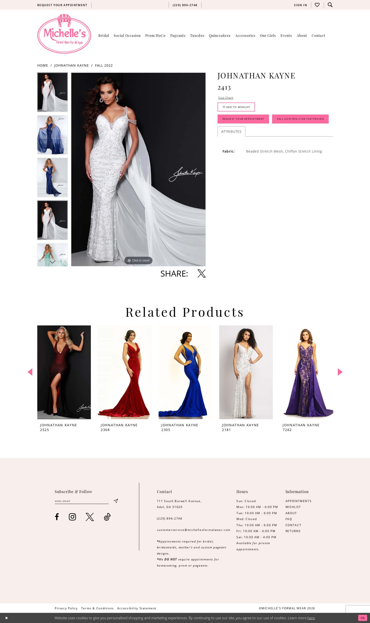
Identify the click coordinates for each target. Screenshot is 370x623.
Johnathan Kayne (71, 65)
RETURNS (293, 531)
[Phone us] (185, 5)
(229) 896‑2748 (169, 518)
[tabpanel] (52, 94)
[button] (300, 5)
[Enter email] (86, 501)
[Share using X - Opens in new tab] (202, 273)
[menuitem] (62, 5)
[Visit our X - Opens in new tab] (90, 518)
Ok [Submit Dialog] (362, 618)
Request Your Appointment (248, 123)
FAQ (289, 519)
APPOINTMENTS (298, 501)
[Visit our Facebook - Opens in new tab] (57, 517)
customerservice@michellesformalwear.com (194, 530)
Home (42, 65)
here (311, 618)
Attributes (231, 150)
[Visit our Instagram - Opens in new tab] (72, 518)
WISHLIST (293, 507)
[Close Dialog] (7, 618)
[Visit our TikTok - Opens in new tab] (107, 518)
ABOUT (291, 513)
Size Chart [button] (226, 98)
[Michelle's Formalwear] (64, 33)
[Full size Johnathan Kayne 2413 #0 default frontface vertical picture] (138, 169)
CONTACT (293, 525)
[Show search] (330, 5)
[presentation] (64, 372)
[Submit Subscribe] (116, 501)
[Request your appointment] (62, 5)
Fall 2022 (104, 65)
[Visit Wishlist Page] (317, 5)
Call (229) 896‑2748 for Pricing (250, 137)
